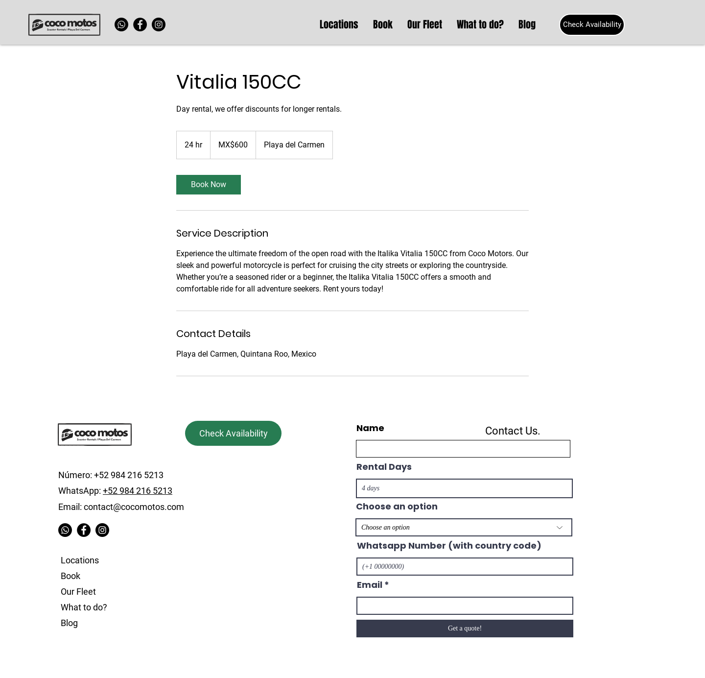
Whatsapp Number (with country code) (449, 545)
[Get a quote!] (464, 628)
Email (369, 585)
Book (70, 576)
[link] (208, 184)
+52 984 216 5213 (137, 490)
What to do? (84, 607)
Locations (80, 560)
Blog (69, 623)
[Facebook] (140, 24)
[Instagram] (158, 24)
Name (370, 428)
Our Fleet (78, 591)
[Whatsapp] (121, 24)
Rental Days (384, 466)
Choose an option (397, 506)
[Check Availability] (592, 25)
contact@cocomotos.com (134, 507)
